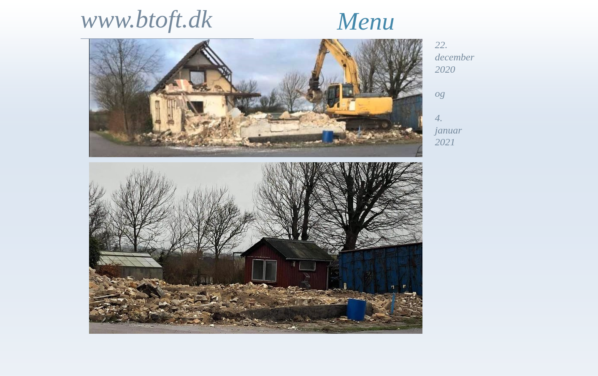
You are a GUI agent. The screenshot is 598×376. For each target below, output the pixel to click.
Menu (366, 21)
